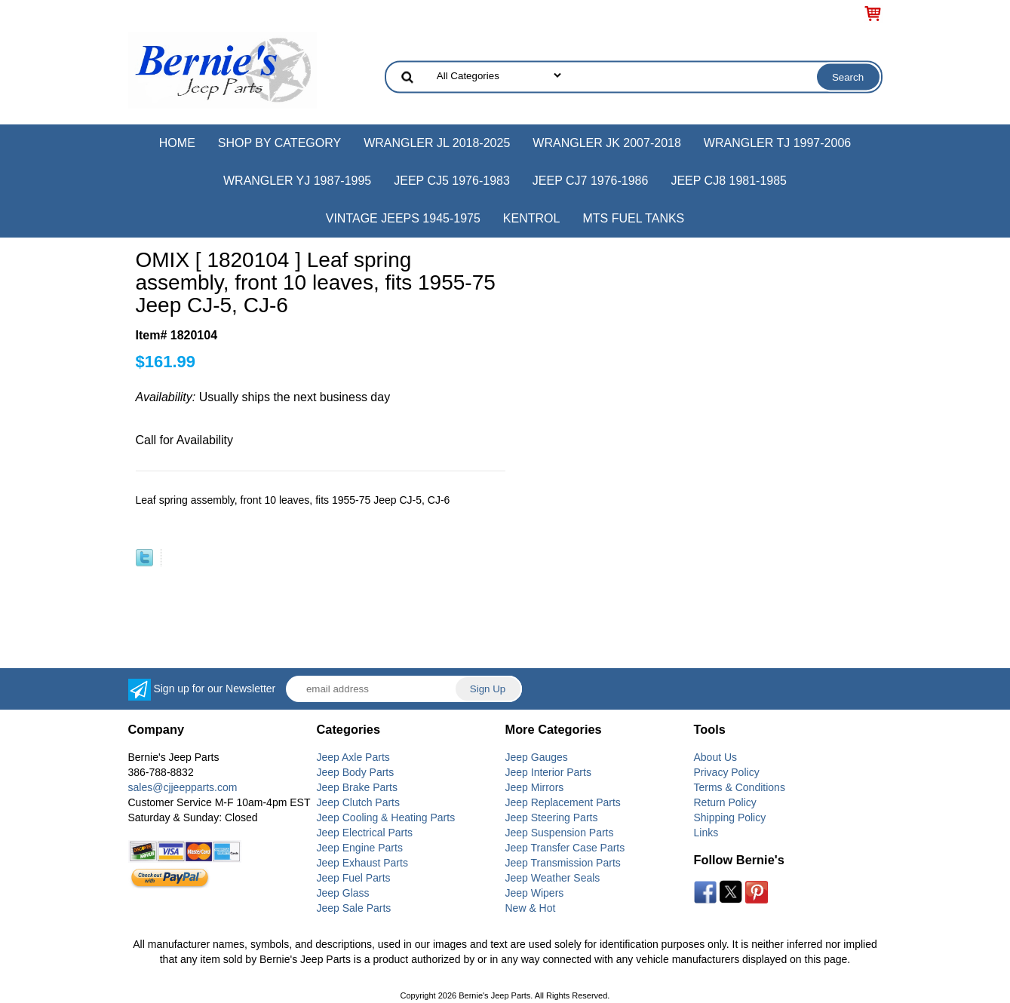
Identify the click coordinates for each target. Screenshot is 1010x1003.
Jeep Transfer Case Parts (565, 848)
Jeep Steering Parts (551, 817)
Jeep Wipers (534, 893)
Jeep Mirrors (534, 787)
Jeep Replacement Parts (563, 802)
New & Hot (530, 908)
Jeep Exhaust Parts (362, 863)
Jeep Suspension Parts (559, 833)
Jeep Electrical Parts (365, 833)
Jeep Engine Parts (360, 848)
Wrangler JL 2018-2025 (437, 142)
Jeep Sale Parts (354, 908)
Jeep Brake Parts (357, 787)
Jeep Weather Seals (552, 878)
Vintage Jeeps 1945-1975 (403, 218)
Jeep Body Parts (355, 772)
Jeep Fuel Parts (354, 878)
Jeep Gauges (536, 757)
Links (706, 833)
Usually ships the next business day (263, 397)
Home (177, 142)
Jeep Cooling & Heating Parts (386, 817)
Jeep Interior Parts (548, 772)
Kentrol (531, 218)
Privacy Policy (727, 772)
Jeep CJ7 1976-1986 (591, 180)
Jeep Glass (343, 893)
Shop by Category (279, 142)
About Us (716, 757)
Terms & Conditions (739, 787)
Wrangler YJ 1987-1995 (297, 180)
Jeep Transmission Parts (563, 863)
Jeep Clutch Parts (359, 802)
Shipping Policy (730, 817)
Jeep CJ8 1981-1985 (729, 180)
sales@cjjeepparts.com (183, 787)
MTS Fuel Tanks (633, 218)
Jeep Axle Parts (353, 757)
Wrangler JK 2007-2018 (607, 142)
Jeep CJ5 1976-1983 (452, 180)
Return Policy (725, 802)
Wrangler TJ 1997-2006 (777, 142)
